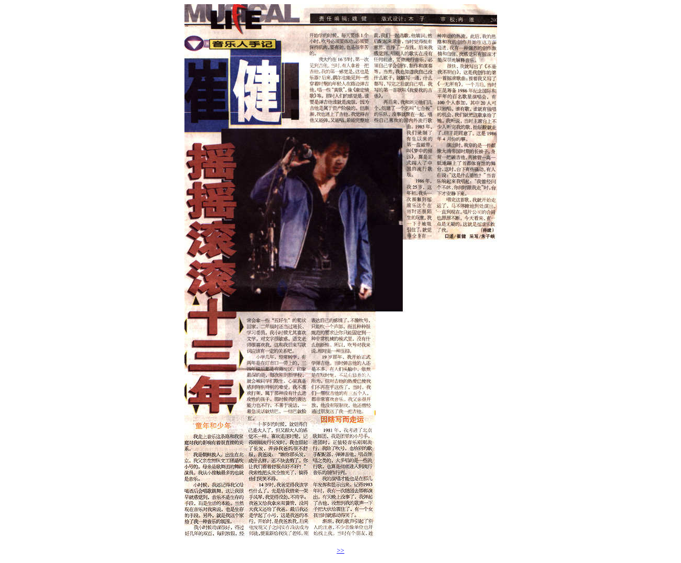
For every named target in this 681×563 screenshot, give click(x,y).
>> (340, 550)
